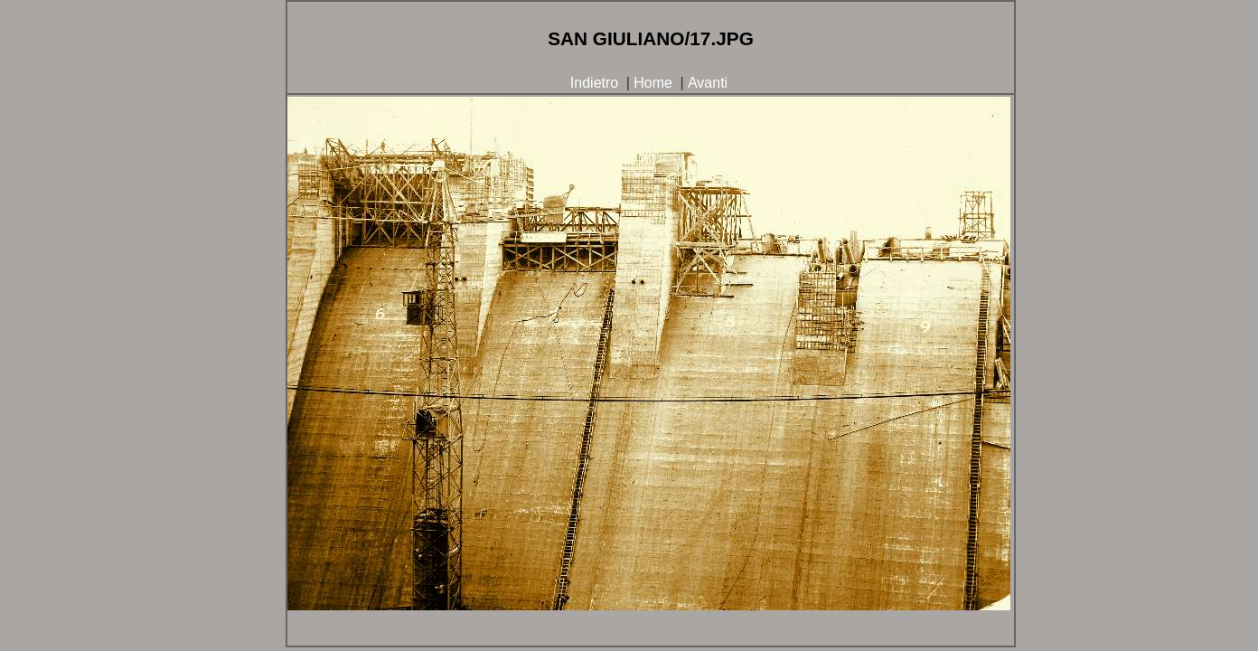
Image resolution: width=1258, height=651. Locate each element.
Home (653, 82)
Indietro (594, 82)
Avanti (708, 82)
